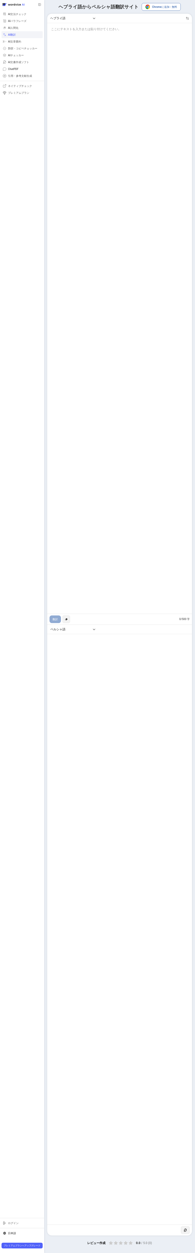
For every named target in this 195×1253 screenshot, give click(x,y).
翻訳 (55, 619)
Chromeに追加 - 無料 (161, 7)
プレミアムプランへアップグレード (22, 1245)
